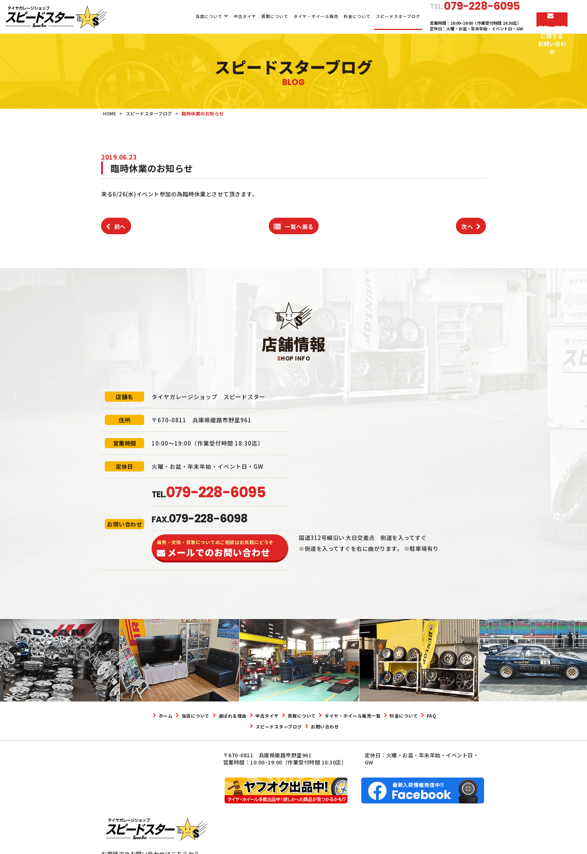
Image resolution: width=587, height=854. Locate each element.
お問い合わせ (366, 726)
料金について (333, 16)
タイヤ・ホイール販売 (292, 16)
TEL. (208, 494)
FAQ (263, 726)
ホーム (169, 715)
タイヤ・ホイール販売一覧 (401, 715)
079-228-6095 (140, 809)
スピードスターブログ (374, 16)
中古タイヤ (220, 16)
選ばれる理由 (252, 715)
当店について (185, 16)
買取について (250, 16)
